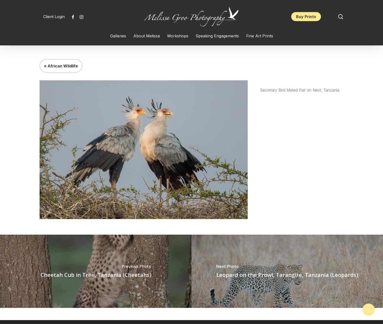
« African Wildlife (61, 65)
